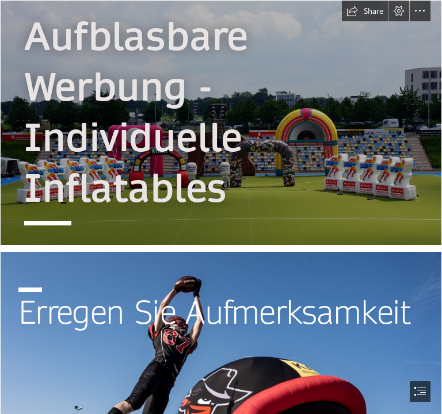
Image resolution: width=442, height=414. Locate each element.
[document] (221, 207)
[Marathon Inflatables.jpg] (221, 123)
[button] (365, 11)
